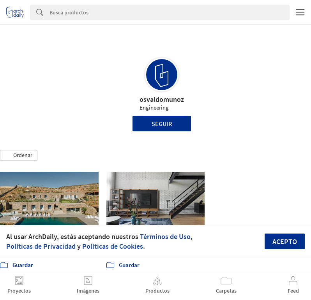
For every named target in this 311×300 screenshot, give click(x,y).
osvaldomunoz (162, 99)
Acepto (284, 241)
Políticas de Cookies (112, 246)
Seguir (162, 123)
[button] (18, 155)
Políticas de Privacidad (41, 246)
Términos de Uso (165, 236)
